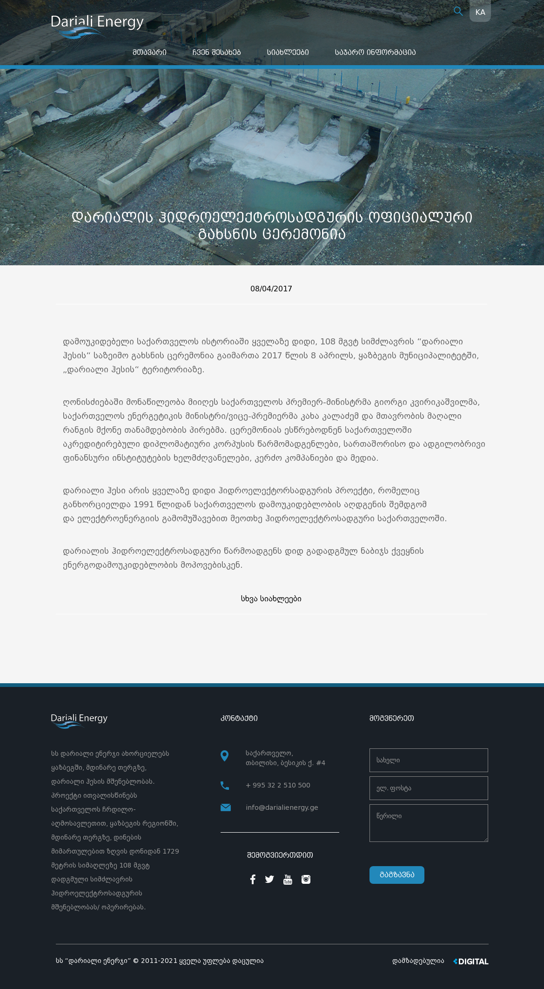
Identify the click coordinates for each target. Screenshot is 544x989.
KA (480, 12)
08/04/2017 (271, 288)
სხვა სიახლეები (271, 598)
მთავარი (150, 52)
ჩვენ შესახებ (217, 52)
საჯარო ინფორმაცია (375, 52)
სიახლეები (288, 52)
